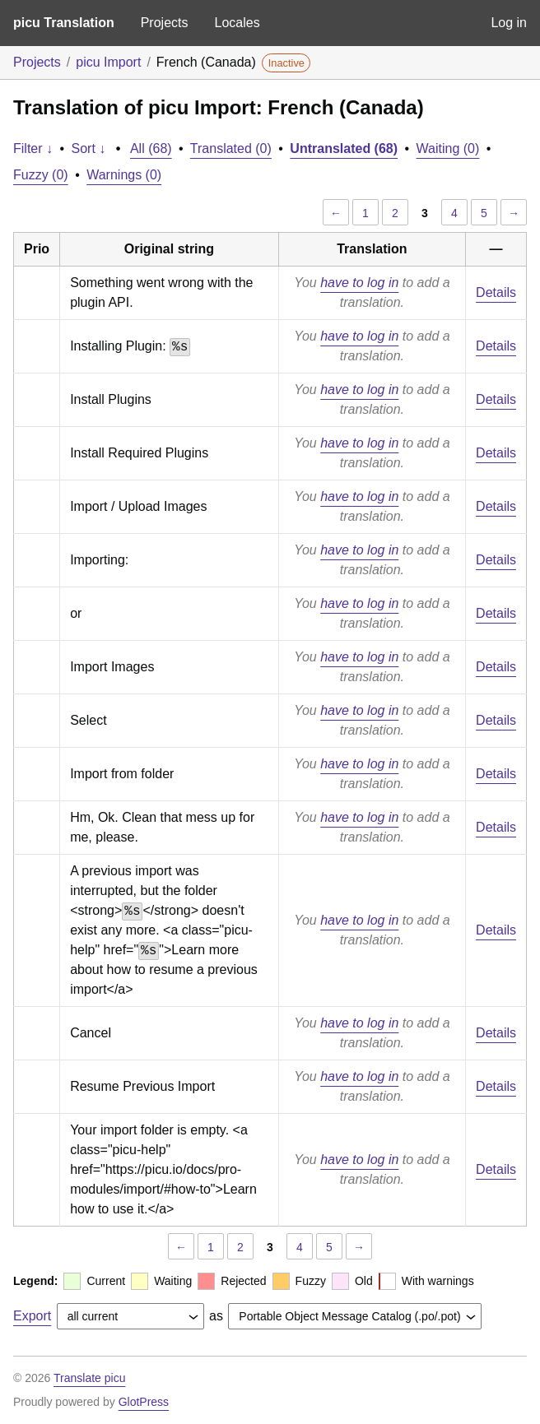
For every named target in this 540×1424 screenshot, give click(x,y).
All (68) (151, 148)
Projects (165, 23)
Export (32, 1316)
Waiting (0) (448, 148)
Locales (236, 23)
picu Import (108, 62)
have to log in (359, 283)
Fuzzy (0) (40, 175)
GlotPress (144, 1401)
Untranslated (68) (344, 148)
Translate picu (89, 1378)
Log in (509, 23)
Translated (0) (231, 148)
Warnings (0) (123, 175)
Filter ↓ (33, 148)
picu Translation (63, 23)
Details (496, 292)
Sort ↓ (89, 148)
